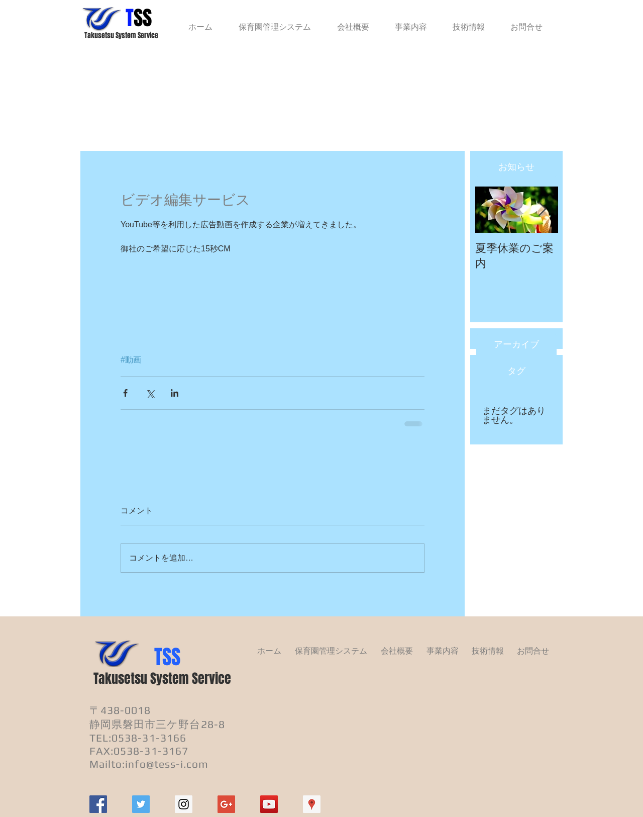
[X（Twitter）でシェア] (150, 393)
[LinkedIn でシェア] (174, 393)
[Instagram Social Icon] (183, 804)
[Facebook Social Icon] (98, 804)
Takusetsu (120, 678)
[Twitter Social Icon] (141, 804)
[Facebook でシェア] (125, 393)
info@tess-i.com (166, 764)
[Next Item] (542, 210)
